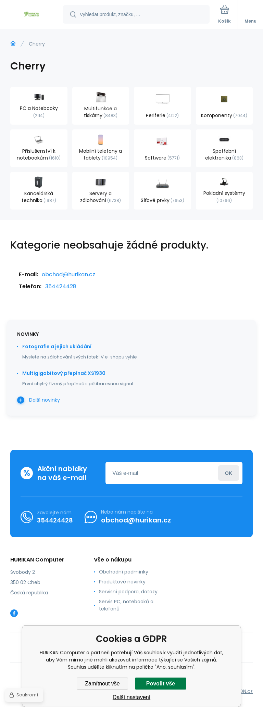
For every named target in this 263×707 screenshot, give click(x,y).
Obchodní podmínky (123, 571)
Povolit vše (160, 683)
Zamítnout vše (102, 683)
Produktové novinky (122, 581)
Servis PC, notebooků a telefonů (126, 605)
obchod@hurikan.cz (68, 274)
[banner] (31, 15)
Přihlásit (228, 473)
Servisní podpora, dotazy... (130, 591)
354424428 (60, 286)
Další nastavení (131, 697)
